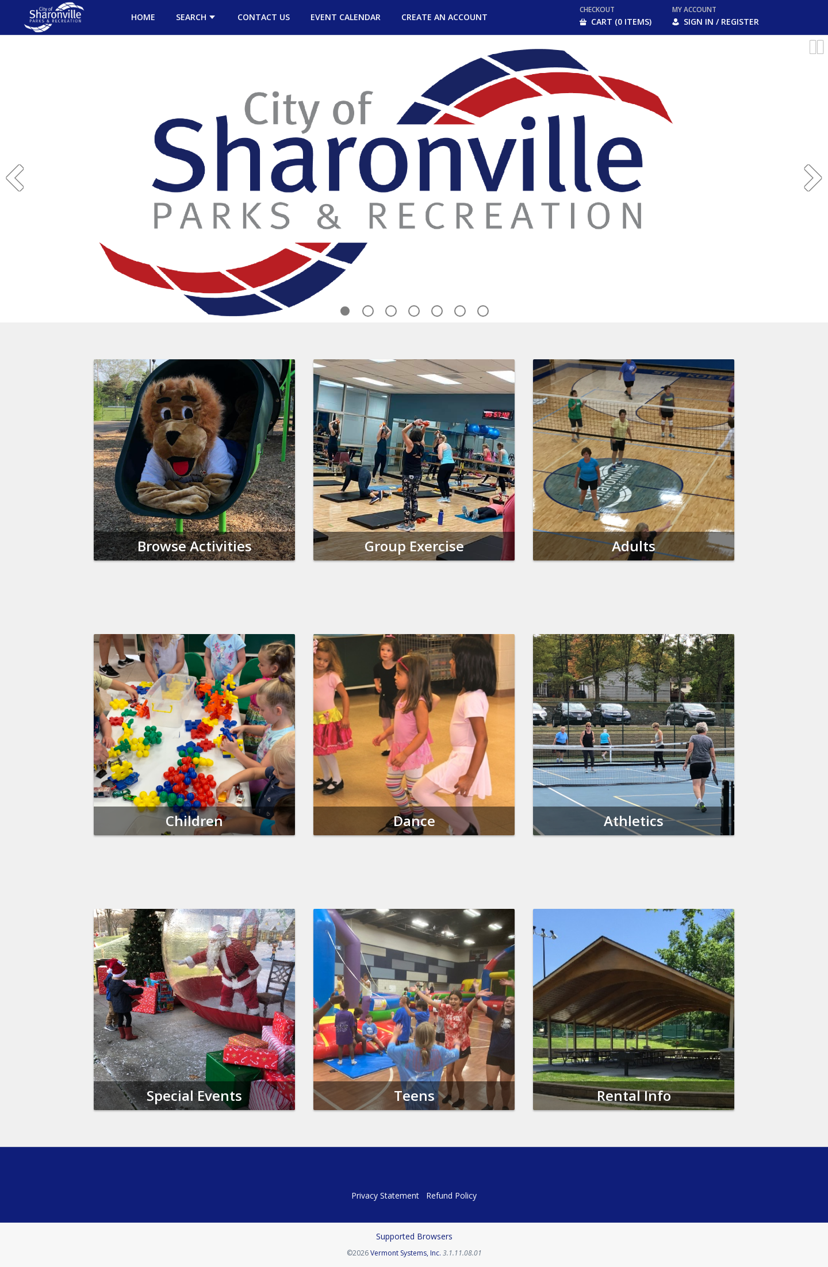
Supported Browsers (414, 1236)
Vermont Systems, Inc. (405, 1253)
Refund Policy (451, 1195)
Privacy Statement (385, 1195)
